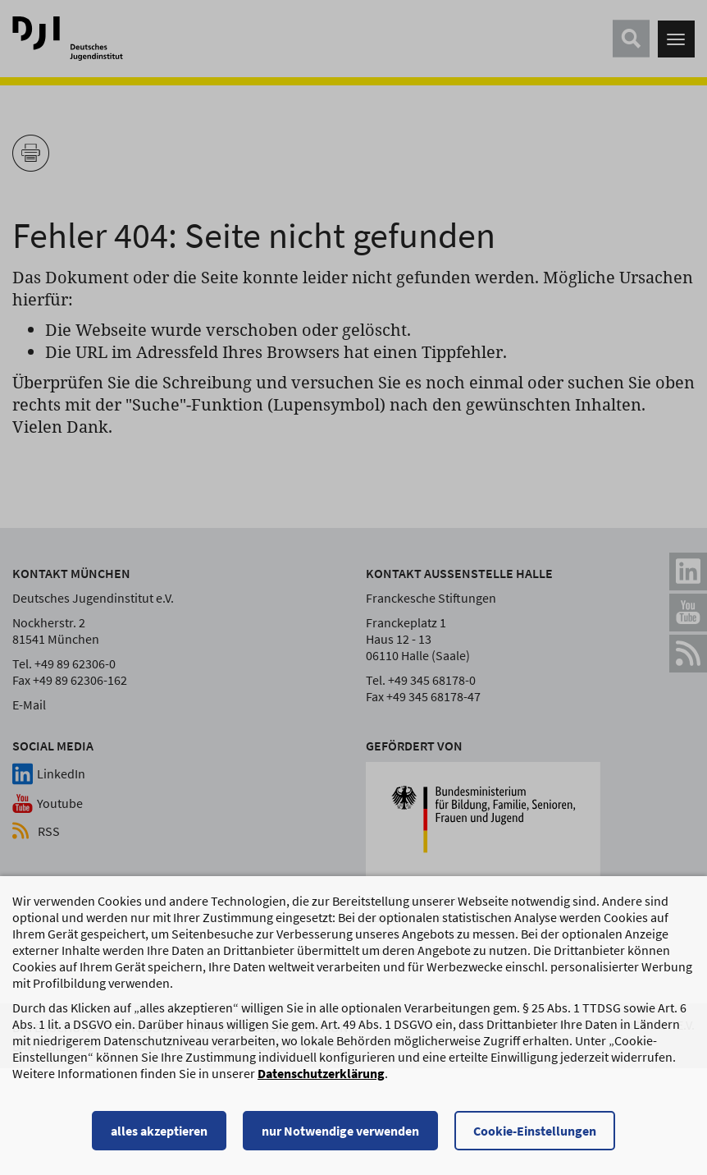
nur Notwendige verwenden (340, 1138)
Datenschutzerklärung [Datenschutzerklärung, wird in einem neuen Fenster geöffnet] (321, 1080)
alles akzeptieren (159, 1138)
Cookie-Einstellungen (534, 1138)
